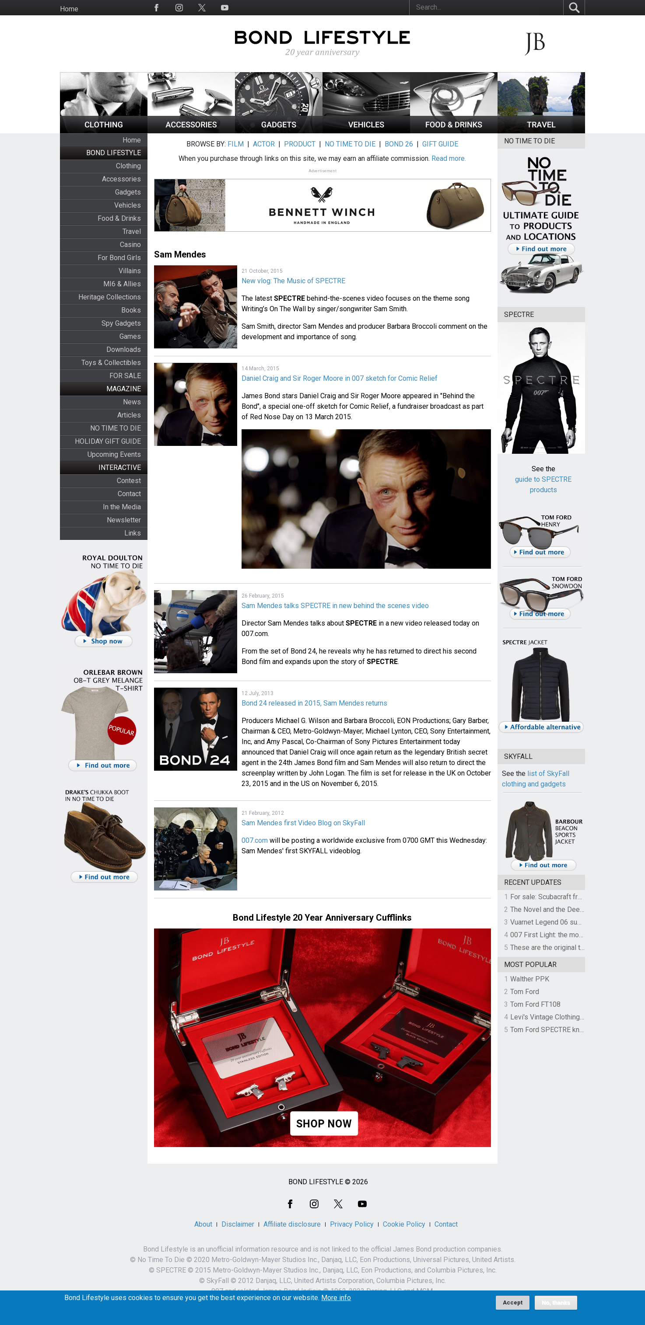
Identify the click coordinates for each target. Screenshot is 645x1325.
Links (132, 533)
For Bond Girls (119, 258)
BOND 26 (399, 144)
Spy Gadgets (121, 323)
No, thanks (556, 1306)
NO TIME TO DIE (115, 428)
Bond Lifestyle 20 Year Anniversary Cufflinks (322, 917)
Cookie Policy (404, 1224)
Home (69, 9)
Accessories (121, 179)
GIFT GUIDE (440, 144)
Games (130, 336)
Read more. (448, 158)
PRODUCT (299, 144)
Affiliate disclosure (292, 1224)
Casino (130, 244)
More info (336, 1301)
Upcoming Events (114, 454)
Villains (130, 271)
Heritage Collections (109, 297)
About (203, 1224)
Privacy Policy (352, 1224)
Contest (129, 480)
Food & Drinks (119, 218)
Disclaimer (237, 1224)
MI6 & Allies (122, 284)
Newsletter (124, 520)
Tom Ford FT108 (535, 1004)
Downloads (123, 349)
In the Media (122, 507)
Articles (129, 415)
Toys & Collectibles (111, 362)
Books (131, 310)
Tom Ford (524, 992)
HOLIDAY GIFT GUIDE (108, 441)
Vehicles (127, 205)
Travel (132, 231)
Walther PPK (529, 979)
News (132, 402)
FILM (236, 144)
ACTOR (264, 144)
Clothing (128, 166)
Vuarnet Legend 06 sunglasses (558, 922)
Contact (129, 494)
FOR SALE (125, 376)
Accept (512, 1306)
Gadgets (128, 192)
